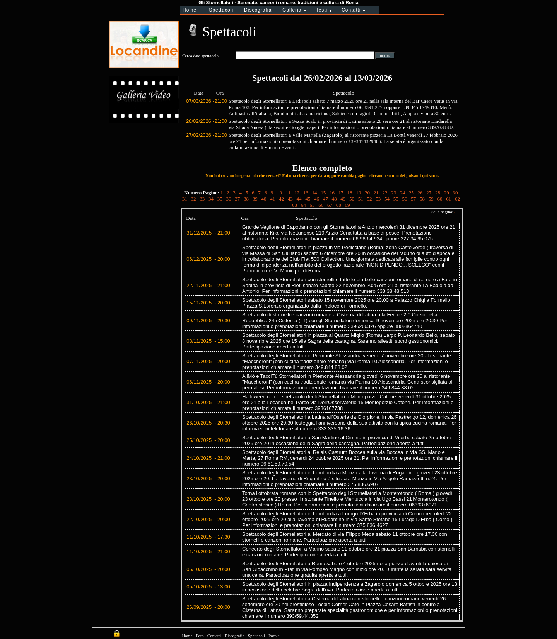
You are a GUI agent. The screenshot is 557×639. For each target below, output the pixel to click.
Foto (199, 635)
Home (187, 635)
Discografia (234, 635)
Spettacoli (256, 635)
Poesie (274, 635)
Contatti (214, 635)
